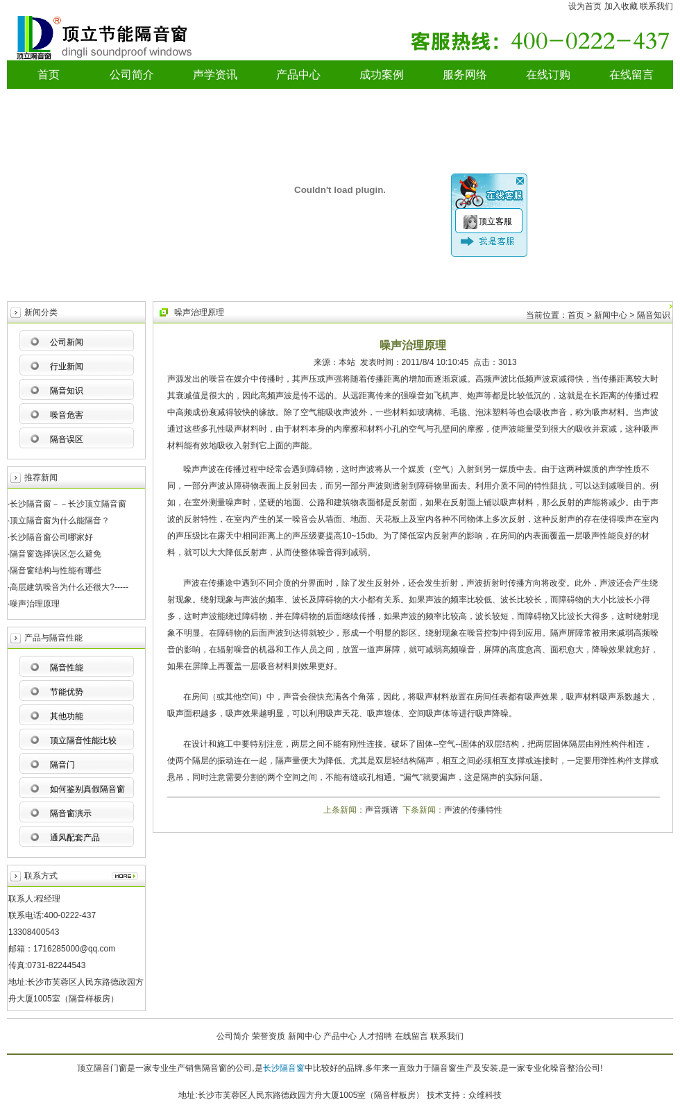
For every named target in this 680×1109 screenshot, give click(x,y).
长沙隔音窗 (284, 1068)
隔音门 (62, 765)
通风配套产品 (75, 838)
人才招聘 (375, 1036)
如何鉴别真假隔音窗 (87, 789)
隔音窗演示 (71, 813)
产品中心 (298, 75)
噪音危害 (66, 415)
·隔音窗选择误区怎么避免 (54, 554)
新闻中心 (304, 1036)
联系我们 (656, 6)
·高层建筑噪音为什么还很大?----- (68, 587)
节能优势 (66, 692)
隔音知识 (66, 391)
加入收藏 (621, 6)
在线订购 (548, 75)
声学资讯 (215, 75)
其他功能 (66, 716)
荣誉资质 (268, 1036)
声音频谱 (381, 810)
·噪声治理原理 (34, 604)
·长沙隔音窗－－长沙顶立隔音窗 (67, 504)
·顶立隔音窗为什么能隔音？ (59, 520)
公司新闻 (66, 342)
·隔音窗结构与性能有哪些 (54, 570)
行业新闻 (66, 366)
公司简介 (132, 75)
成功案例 (381, 75)
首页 (48, 75)
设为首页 (585, 6)
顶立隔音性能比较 (83, 740)
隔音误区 (66, 439)
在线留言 (631, 75)
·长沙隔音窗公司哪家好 (50, 537)
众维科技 (485, 1095)
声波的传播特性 (473, 810)
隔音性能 (66, 667)
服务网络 (465, 75)
